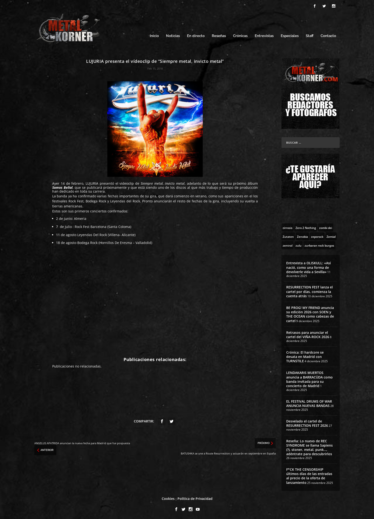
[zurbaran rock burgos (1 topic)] (319, 244)
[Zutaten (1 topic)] (288, 236)
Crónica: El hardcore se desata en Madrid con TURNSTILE (305, 355)
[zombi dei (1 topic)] (325, 227)
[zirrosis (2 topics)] (287, 227)
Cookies (168, 498)
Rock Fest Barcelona (90, 226)
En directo (196, 35)
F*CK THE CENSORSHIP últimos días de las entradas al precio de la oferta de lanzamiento (309, 475)
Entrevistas (264, 35)
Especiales (290, 35)
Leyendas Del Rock (92, 234)
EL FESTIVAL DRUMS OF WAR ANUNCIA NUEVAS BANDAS (309, 402)
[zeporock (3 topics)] (317, 236)
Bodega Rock (87, 242)
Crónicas (240, 35)
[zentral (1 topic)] (287, 244)
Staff (309, 35)
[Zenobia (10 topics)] (302, 236)
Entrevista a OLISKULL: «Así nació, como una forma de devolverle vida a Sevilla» (308, 266)
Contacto (328, 35)
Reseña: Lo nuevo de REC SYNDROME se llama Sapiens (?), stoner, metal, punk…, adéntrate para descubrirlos (309, 447)
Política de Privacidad (195, 498)
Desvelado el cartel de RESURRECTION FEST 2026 (307, 422)
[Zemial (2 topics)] (331, 236)
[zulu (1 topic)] (298, 244)
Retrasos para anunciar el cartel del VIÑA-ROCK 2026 (307, 334)
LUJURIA (92, 182)
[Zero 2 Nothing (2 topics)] (305, 227)
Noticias (173, 35)
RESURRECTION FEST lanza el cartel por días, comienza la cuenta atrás (309, 290)
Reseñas (219, 35)
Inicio (154, 35)
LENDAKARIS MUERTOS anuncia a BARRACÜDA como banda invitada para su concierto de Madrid (309, 378)
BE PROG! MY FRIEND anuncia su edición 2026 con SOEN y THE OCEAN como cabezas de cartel (310, 313)
